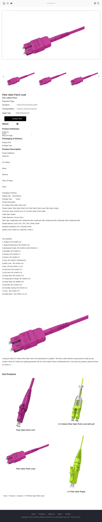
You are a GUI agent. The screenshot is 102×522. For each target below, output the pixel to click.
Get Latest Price (9, 98)
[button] (3, 76)
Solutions (20, 496)
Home (5, 496)
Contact (67, 514)
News (60, 514)
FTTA (27, 496)
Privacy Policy (75, 517)
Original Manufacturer (22, 113)
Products (12, 496)
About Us (51, 514)
